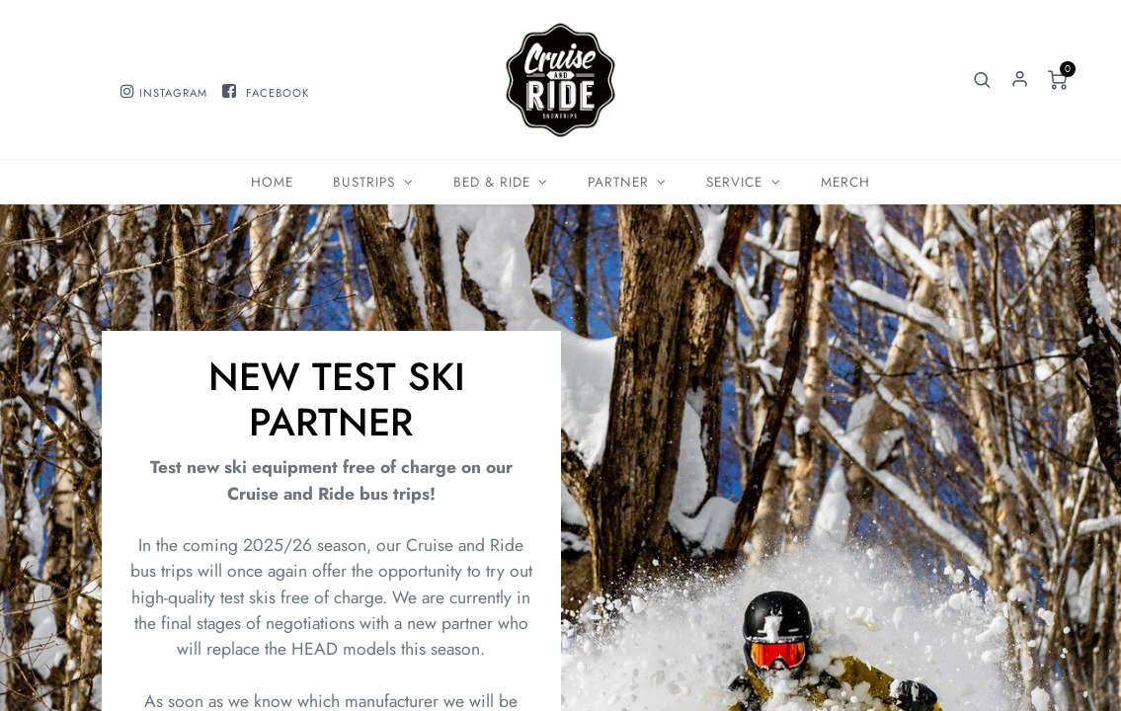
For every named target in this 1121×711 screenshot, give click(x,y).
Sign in (1019, 80)
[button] (982, 80)
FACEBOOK (277, 93)
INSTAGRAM (173, 93)
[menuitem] (272, 182)
